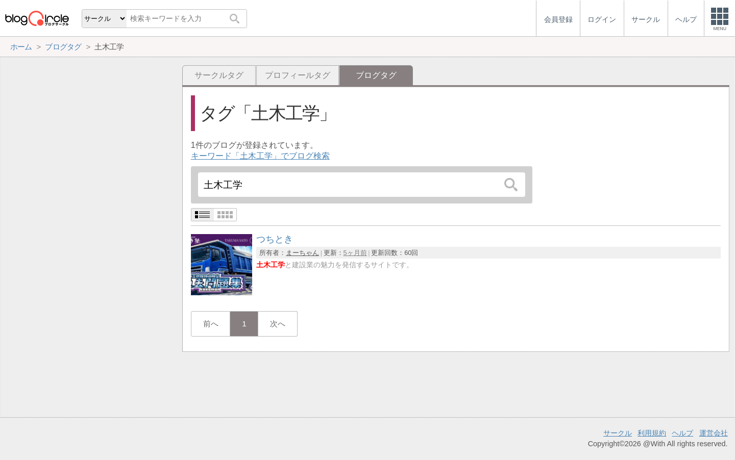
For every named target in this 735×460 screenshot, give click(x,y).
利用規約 (652, 433)
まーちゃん (302, 253)
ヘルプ (682, 433)
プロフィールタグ (297, 75)
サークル (617, 433)
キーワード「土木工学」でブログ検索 (260, 155)
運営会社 (713, 433)
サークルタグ (218, 75)
